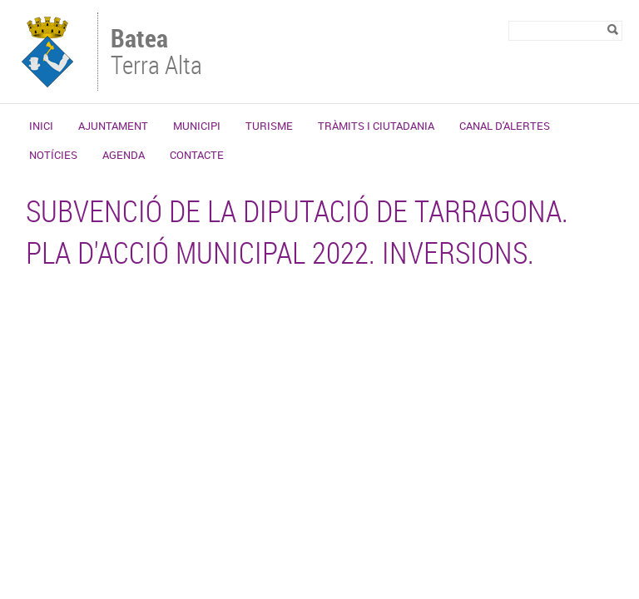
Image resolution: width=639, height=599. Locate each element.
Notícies (53, 154)
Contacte (197, 154)
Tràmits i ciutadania (376, 125)
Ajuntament (113, 125)
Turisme (269, 125)
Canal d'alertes (504, 125)
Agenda (123, 154)
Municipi (196, 125)
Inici (41, 125)
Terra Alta (163, 53)
